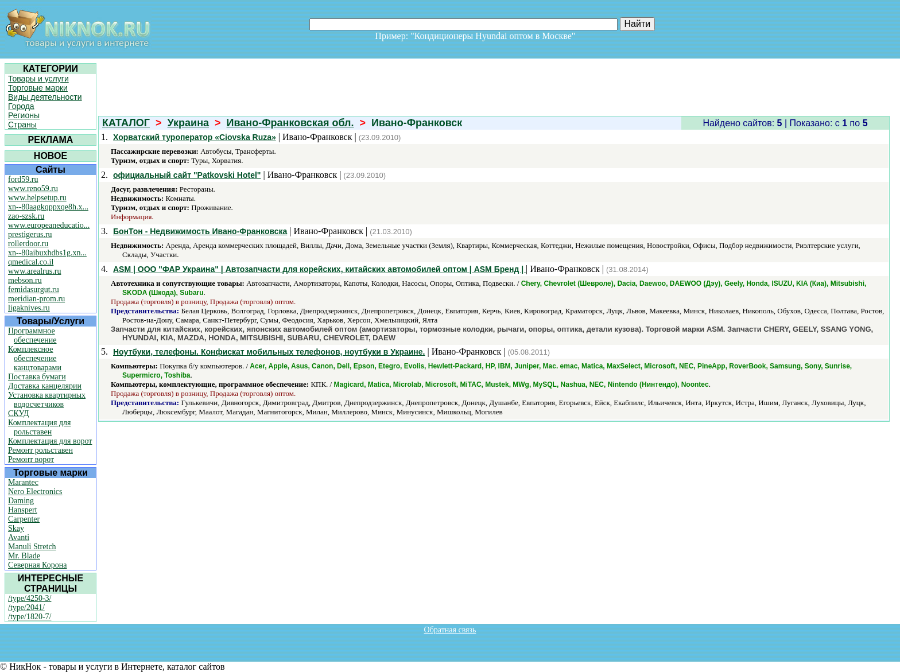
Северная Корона (37, 565)
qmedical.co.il (30, 262)
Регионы (24, 115)
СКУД (18, 413)
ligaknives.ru (29, 308)
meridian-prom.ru (36, 298)
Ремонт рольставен (40, 450)
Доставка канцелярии (45, 386)
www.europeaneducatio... (49, 225)
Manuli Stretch (32, 546)
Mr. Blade (24, 555)
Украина (188, 123)
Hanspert (22, 510)
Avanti (18, 537)
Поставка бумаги (37, 376)
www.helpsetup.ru (37, 197)
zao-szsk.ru (26, 216)
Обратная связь (450, 630)
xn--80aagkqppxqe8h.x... (48, 207)
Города (21, 106)
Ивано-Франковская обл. (290, 123)
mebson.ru (25, 280)
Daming (21, 500)
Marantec (23, 482)
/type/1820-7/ (29, 616)
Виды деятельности (45, 97)
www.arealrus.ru (34, 271)
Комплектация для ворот (50, 441)
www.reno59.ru (33, 188)
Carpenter (24, 519)
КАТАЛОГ (126, 123)
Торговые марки (38, 87)
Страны (22, 124)
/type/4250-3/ (29, 598)
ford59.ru (23, 179)
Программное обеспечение (32, 335)
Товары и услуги (38, 78)
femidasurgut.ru (33, 289)
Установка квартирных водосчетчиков (47, 400)
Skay (16, 528)
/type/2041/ (26, 607)
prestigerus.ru (30, 234)
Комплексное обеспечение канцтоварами (34, 358)
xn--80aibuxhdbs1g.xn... (47, 252)
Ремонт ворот (31, 459)
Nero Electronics (35, 491)
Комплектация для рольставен (39, 427)
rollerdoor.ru (28, 243)
